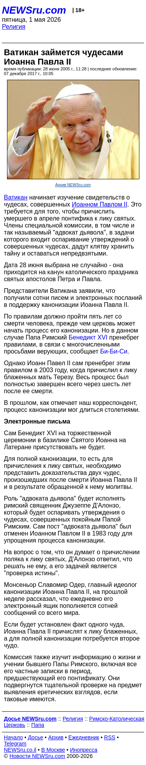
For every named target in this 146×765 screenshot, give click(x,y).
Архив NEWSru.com (73, 185)
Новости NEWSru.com (37, 756)
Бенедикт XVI (88, 337)
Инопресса (84, 750)
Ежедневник (84, 737)
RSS (109, 737)
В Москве (53, 750)
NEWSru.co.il (20, 750)
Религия (13, 26)
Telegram (15, 743)
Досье (35, 737)
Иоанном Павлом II (99, 204)
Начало (13, 737)
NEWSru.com (34, 10)
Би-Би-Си (113, 351)
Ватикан (16, 197)
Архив (55, 737)
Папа (37, 725)
